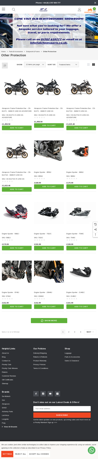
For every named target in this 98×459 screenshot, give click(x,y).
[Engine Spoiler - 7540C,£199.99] (81, 213)
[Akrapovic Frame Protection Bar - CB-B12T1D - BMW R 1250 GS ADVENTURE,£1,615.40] (81, 87)
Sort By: (52, 64)
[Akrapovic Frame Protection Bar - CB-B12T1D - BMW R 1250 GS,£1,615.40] (17, 151)
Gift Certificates (7, 381)
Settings (7, 454)
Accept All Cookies (39, 454)
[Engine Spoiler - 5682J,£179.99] (17, 213)
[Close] (95, 2)
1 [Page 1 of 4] (62, 333)
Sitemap (5, 384)
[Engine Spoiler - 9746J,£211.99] (17, 272)
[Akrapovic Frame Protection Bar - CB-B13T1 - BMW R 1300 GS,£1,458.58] (49, 87)
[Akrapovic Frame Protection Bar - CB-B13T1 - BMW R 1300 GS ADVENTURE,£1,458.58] (17, 87)
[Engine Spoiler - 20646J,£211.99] (49, 272)
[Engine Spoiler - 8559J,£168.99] (49, 151)
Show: (20, 64)
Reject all (20, 454)
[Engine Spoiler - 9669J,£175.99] (81, 151)
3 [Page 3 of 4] (74, 333)
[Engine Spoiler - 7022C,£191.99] (49, 213)
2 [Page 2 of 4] (68, 333)
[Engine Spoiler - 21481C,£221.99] (81, 272)
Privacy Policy (45, 448)
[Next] (89, 332)
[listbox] (68, 64)
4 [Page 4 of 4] (79, 333)
